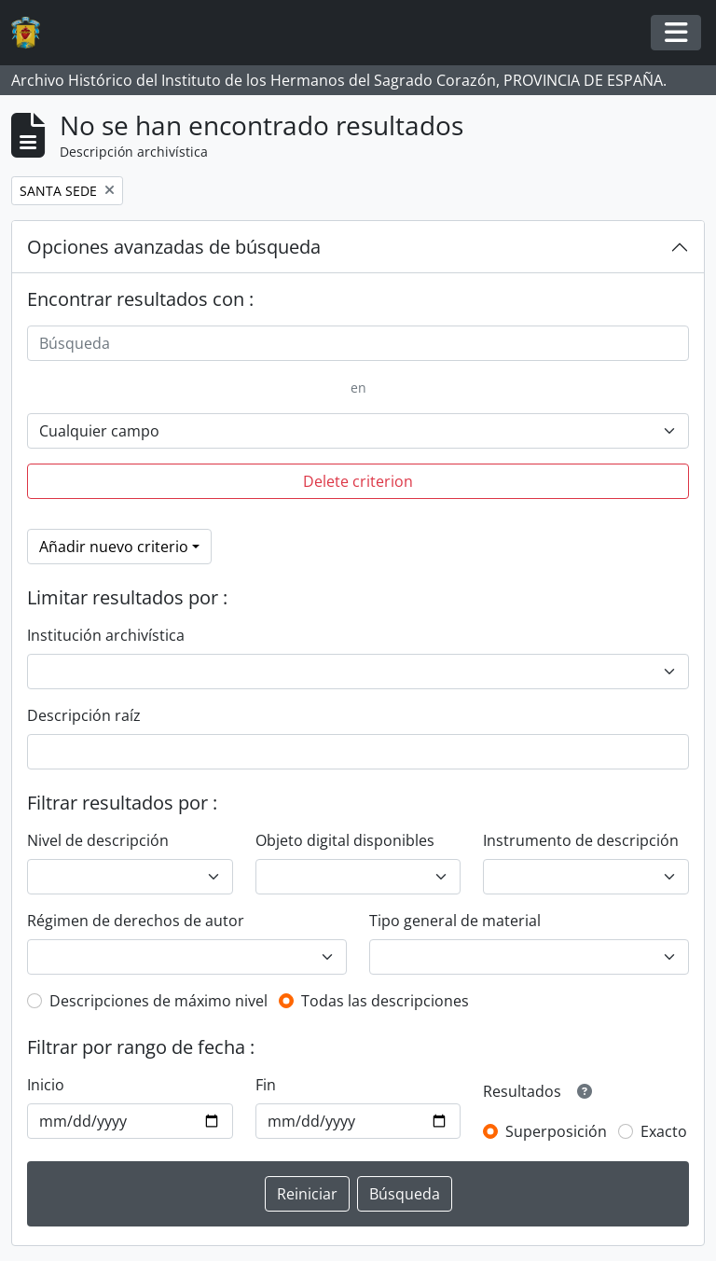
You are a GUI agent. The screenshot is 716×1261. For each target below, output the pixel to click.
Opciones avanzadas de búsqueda (174, 246)
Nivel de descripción (98, 840)
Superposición (556, 1131)
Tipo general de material (455, 920)
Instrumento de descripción (581, 840)
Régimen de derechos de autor (135, 920)
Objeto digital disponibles (344, 840)
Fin (265, 1084)
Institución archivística (106, 635)
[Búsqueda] (358, 343)
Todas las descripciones (385, 1001)
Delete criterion (358, 481)
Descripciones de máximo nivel (158, 1001)
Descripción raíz (84, 715)
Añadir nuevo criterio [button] (113, 546)
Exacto (663, 1131)
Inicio (45, 1084)
